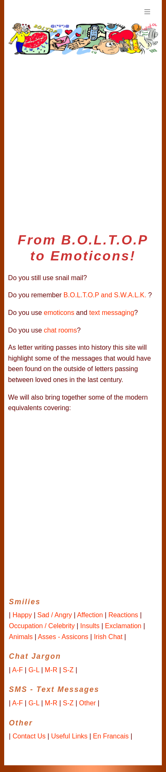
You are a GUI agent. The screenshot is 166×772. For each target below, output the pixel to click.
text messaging (111, 312)
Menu (147, 11)
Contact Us (29, 736)
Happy (22, 615)
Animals (21, 636)
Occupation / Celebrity (41, 625)
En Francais (110, 736)
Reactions (123, 615)
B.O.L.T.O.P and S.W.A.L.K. (105, 295)
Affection (90, 615)
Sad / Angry (54, 615)
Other (87, 703)
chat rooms (60, 330)
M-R (51, 669)
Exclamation (123, 625)
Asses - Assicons (63, 636)
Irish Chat (108, 636)
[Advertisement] (83, 140)
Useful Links (69, 736)
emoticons (59, 312)
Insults (90, 625)
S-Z (68, 669)
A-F (17, 669)
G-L (33, 669)
